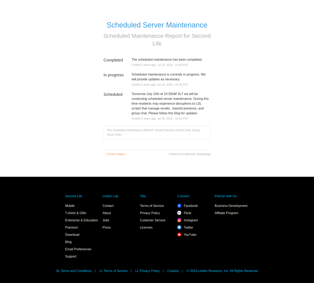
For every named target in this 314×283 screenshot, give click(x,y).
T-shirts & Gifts (75, 213)
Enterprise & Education (81, 220)
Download (72, 234)
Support (70, 256)
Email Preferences (78, 249)
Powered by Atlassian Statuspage (190, 154)
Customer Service (152, 220)
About (107, 213)
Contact (108, 205)
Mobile (69, 205)
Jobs (106, 220)
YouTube (186, 234)
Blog (68, 242)
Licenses (146, 227)
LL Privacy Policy (147, 271)
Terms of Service (152, 205)
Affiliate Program (226, 213)
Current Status (114, 154)
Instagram (187, 220)
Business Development (231, 205)
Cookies (173, 271)
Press (107, 227)
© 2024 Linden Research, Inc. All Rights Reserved (222, 271)
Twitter (185, 227)
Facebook (187, 205)
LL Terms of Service (114, 271)
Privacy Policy (150, 213)
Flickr (184, 213)
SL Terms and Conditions (74, 271)
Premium (71, 227)
